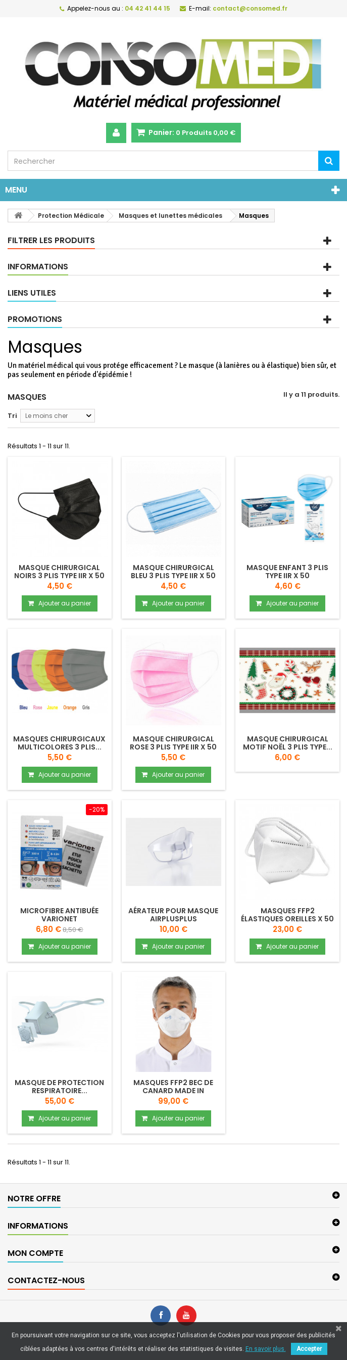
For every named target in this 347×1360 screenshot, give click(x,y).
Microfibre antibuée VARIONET (59, 915)
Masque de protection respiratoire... (59, 1086)
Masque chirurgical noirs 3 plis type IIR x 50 (59, 572)
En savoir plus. (265, 1348)
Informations (38, 266)
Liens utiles (32, 293)
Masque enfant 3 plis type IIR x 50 (287, 572)
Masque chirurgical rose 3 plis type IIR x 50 (173, 743)
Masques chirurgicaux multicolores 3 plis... (59, 743)
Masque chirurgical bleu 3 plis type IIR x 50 (173, 572)
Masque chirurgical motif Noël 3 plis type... (287, 743)
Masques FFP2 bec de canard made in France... (173, 1090)
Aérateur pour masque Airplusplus (173, 915)
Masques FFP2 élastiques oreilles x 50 (287, 915)
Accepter (309, 1348)
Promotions (35, 319)
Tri (12, 415)
